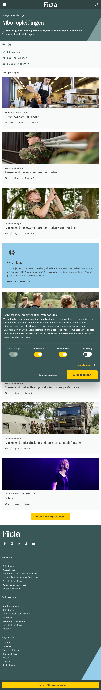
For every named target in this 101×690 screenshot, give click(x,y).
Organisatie (8, 637)
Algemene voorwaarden (14, 621)
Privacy (6, 661)
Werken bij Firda (10, 650)
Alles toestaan (82, 374)
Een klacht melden (12, 581)
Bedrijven (7, 617)
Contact (6, 562)
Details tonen (84, 365)
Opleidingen (8, 566)
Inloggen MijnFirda (11, 588)
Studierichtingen (10, 606)
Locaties (6, 646)
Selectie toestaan (48, 375)
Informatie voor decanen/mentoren (20, 577)
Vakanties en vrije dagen (14, 585)
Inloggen (6, 628)
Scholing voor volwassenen (16, 613)
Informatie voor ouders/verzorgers (19, 573)
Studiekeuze (8, 570)
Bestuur (6, 657)
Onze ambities (9, 654)
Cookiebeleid (8, 665)
